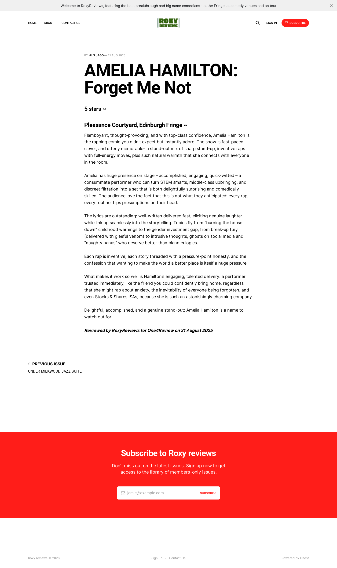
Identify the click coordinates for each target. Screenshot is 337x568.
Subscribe (295, 23)
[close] (331, 5)
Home (32, 23)
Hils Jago (96, 55)
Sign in (271, 23)
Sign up (156, 558)
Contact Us (71, 23)
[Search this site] (257, 22)
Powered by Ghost (295, 558)
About (49, 23)
